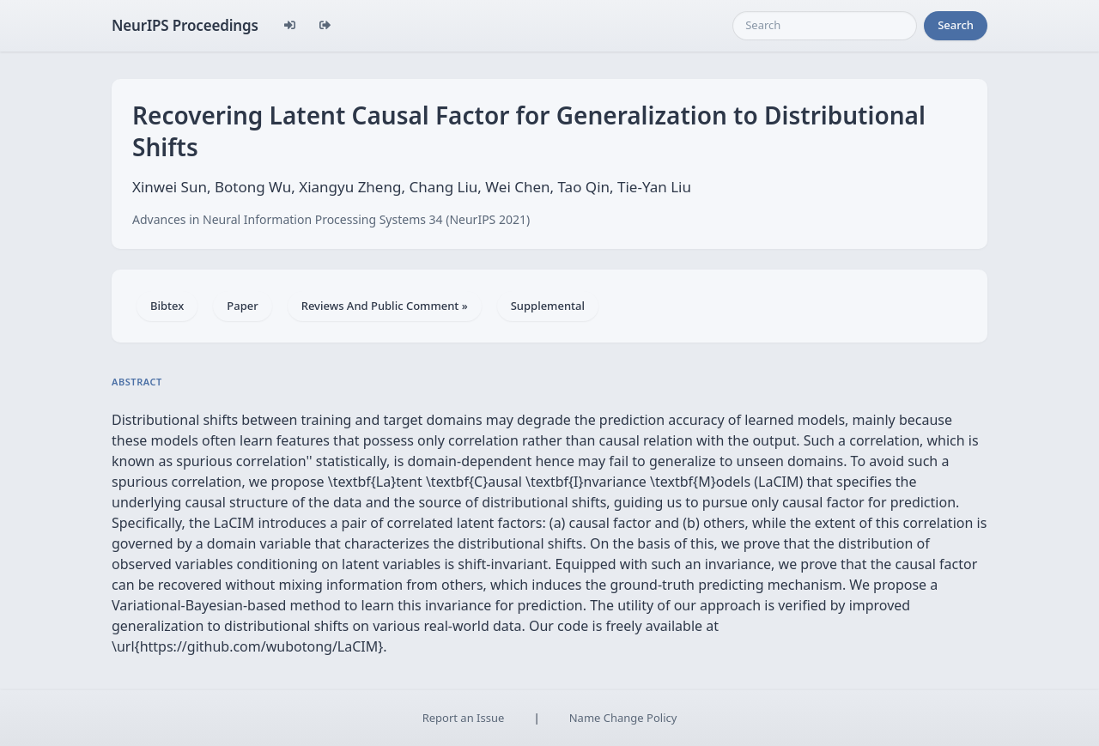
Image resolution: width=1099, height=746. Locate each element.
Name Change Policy (623, 717)
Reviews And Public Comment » (384, 305)
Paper (242, 305)
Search (956, 25)
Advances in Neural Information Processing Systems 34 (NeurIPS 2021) (331, 219)
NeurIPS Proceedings (185, 25)
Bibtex (167, 305)
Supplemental (548, 305)
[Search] (824, 25)
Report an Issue (463, 717)
